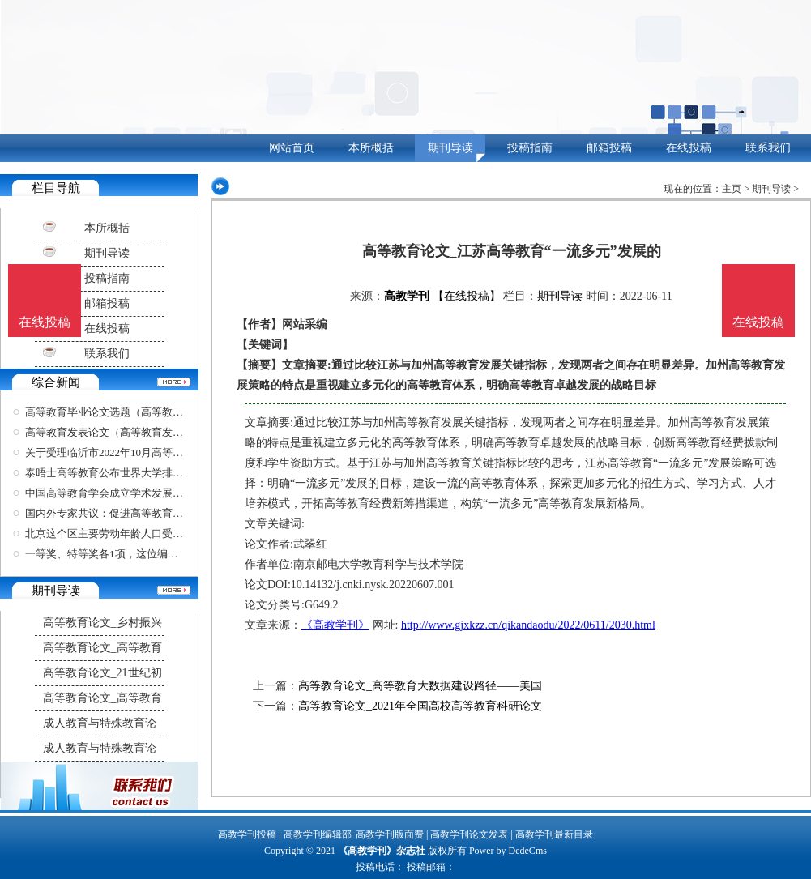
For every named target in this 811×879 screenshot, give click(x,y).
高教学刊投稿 (247, 834)
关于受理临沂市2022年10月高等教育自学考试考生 (141, 452)
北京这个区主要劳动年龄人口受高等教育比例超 (135, 533)
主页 (731, 188)
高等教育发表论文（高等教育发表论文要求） (130, 432)
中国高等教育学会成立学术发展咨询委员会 (125, 493)
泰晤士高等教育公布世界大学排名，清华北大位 (135, 473)
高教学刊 (406, 296)
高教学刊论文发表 (469, 834)
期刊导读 (450, 148)
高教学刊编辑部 (318, 834)
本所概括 (371, 148)
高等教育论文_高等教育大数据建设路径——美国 (420, 686)
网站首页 (291, 148)
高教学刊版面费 (390, 834)
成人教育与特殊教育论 (99, 723)
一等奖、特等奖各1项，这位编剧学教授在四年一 (138, 554)
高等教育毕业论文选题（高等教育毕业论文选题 (135, 412)
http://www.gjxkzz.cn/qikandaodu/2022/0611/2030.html (528, 625)
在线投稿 (688, 148)
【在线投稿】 (467, 296)
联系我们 (768, 148)
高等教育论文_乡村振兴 (102, 623)
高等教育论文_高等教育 (102, 648)
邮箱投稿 (609, 148)
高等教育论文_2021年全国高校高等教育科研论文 (420, 706)
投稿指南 (530, 148)
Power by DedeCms (508, 850)
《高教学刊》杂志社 (381, 850)
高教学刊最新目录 (554, 834)
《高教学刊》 (335, 625)
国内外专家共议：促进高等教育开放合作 (120, 513)
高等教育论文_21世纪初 (102, 673)
